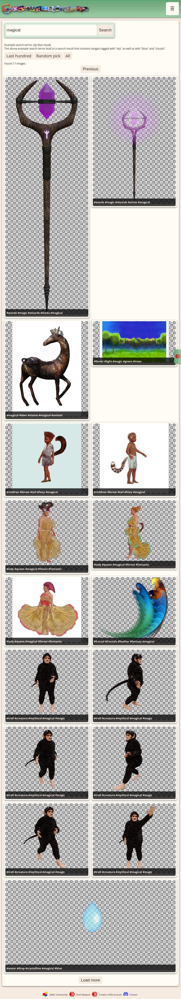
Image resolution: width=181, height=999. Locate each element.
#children (12, 492)
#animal (56, 415)
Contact (133, 994)
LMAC (47, 9)
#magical (57, 313)
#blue (58, 968)
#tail (33, 492)
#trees (137, 361)
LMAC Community (58, 994)
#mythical (35, 718)
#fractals (111, 641)
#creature (21, 718)
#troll (10, 718)
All (68, 55)
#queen (19, 569)
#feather (123, 641)
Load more (90, 980)
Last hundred (18, 55)
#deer (23, 415)
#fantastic (55, 569)
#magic (22, 313)
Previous (90, 69)
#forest (99, 361)
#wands (11, 313)
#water (11, 968)
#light (108, 361)
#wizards (34, 313)
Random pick (48, 55)
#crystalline (33, 968)
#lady (10, 569)
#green (127, 361)
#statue (33, 415)
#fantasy (136, 641)
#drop (21, 968)
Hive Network (83, 994)
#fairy (41, 492)
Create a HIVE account (110, 994)
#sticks (45, 313)
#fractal (99, 641)
